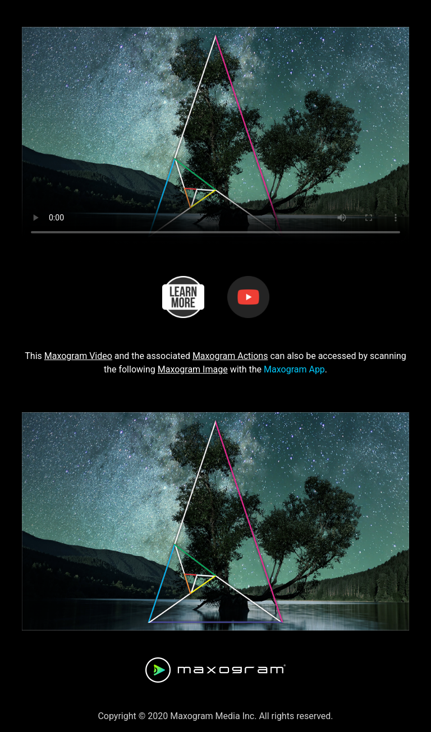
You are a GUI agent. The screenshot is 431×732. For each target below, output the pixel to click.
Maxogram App (294, 369)
